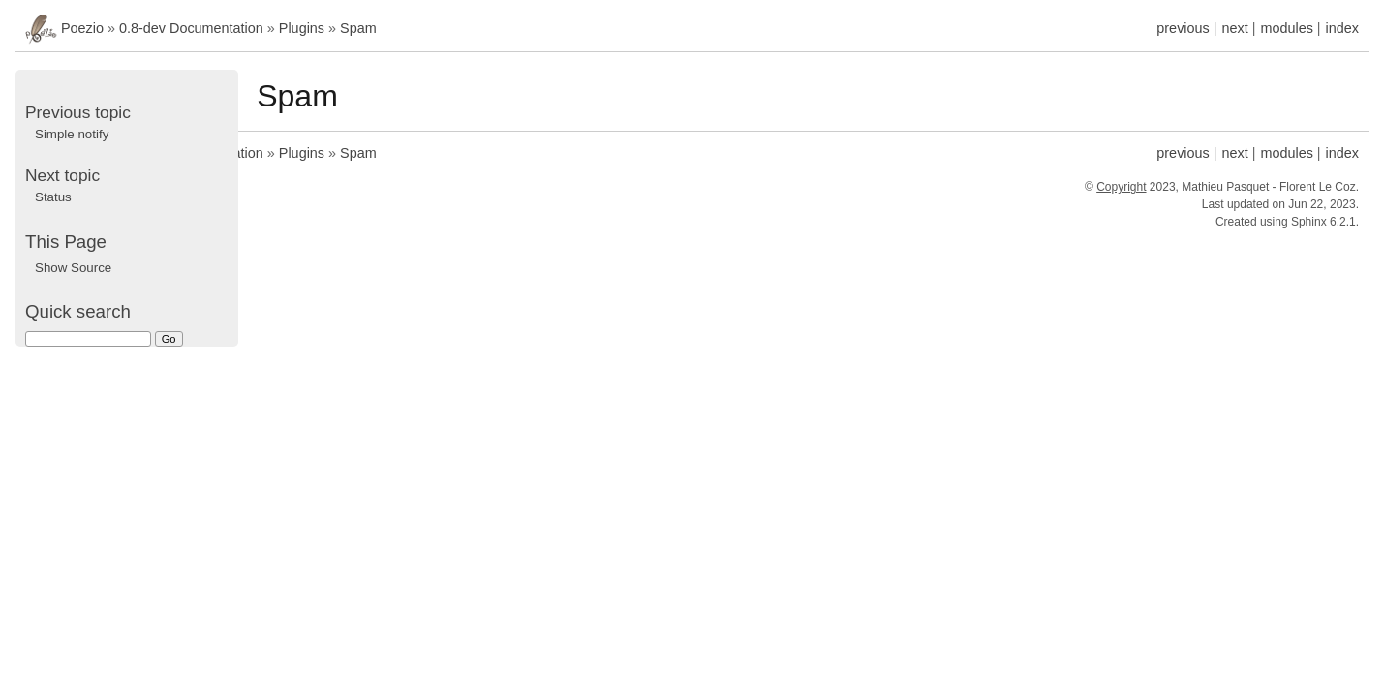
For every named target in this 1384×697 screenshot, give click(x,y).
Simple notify (71, 134)
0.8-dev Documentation (191, 28)
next (1234, 28)
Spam (358, 28)
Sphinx (1309, 221)
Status (53, 197)
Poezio (82, 28)
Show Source (73, 267)
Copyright (1121, 187)
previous (1182, 28)
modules (1286, 28)
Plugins (301, 28)
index (1342, 28)
